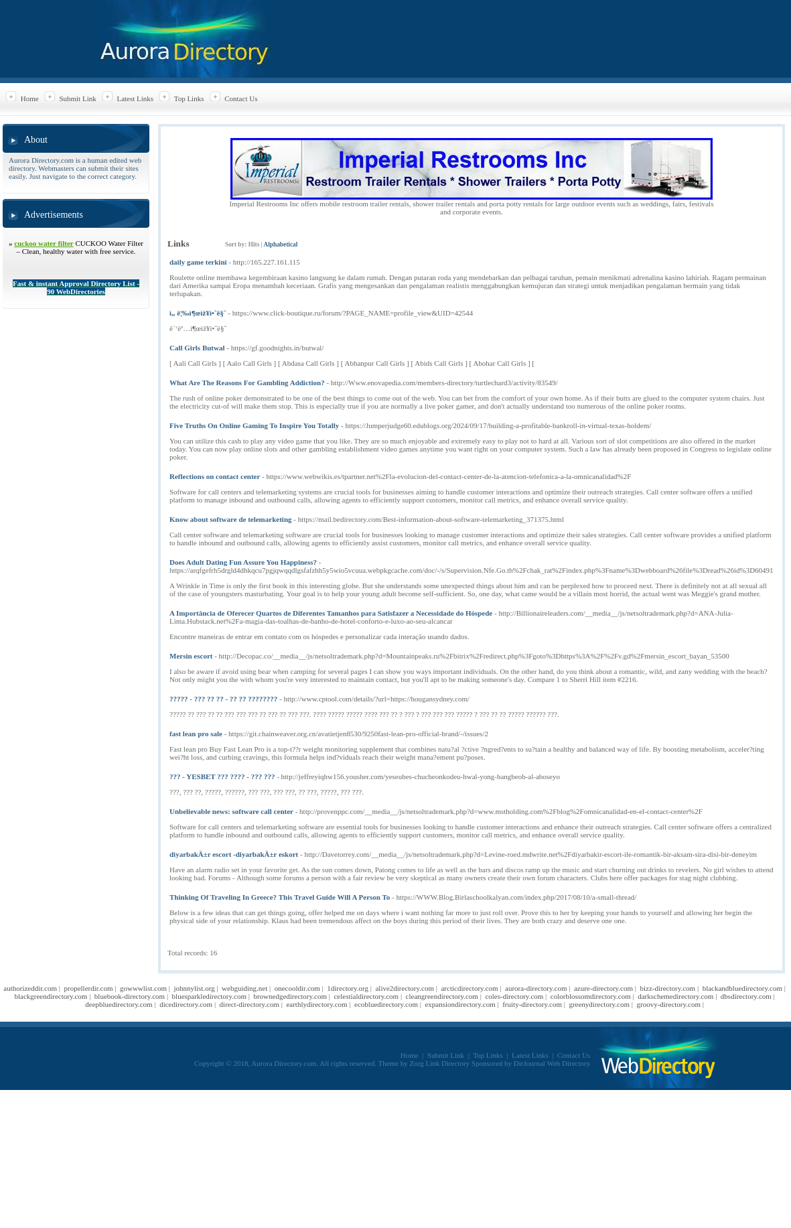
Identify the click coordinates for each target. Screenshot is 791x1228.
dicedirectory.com (185, 1004)
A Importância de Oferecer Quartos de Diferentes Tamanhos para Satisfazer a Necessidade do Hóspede (330, 613)
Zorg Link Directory (440, 1063)
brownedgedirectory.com (290, 996)
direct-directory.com (249, 1004)
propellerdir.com (88, 988)
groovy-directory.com (668, 1004)
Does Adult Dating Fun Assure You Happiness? (243, 562)
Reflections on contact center (214, 476)
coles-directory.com (514, 996)
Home (30, 98)
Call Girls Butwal (197, 348)
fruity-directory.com (532, 1004)
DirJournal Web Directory (552, 1063)
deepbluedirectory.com (118, 1004)
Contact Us (240, 98)
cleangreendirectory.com (442, 996)
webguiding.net (244, 988)
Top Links (189, 98)
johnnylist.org (193, 988)
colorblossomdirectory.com (591, 996)
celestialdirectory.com (366, 996)
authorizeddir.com (30, 988)
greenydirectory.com (599, 1004)
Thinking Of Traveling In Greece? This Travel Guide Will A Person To (279, 897)
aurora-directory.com (536, 988)
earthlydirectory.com (316, 1004)
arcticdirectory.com (469, 988)
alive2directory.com (404, 988)
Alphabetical (280, 244)
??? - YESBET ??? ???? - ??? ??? (222, 776)
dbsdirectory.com (746, 996)
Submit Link (77, 98)
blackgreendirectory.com (50, 996)
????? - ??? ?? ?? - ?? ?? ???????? (223, 699)
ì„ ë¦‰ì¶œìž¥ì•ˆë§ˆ (197, 313)
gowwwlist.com (143, 988)
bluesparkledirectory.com (209, 996)
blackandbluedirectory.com (742, 988)
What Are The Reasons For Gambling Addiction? (247, 383)
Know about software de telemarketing (230, 519)
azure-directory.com (603, 988)
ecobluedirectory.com (386, 1004)
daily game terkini (198, 262)
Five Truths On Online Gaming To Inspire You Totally (254, 425)
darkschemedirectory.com (675, 996)
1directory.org (347, 988)
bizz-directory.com (668, 988)
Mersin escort (190, 656)
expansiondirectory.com (460, 1004)
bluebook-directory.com (129, 996)
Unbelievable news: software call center (231, 811)
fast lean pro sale (195, 734)
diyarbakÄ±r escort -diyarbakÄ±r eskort (233, 854)
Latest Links (135, 98)
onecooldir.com (297, 988)
